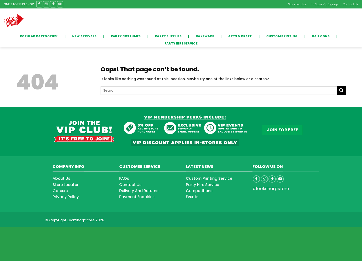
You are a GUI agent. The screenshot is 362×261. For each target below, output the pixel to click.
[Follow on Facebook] (39, 4)
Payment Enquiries (137, 197)
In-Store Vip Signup (324, 4)
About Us (61, 178)
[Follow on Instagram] (46, 4)
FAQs (124, 178)
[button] (345, 20)
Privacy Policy (66, 197)
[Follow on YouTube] (60, 4)
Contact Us (350, 4)
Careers (60, 191)
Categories (40, 20)
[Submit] (215, 20)
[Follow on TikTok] (53, 4)
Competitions (199, 191)
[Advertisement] (39, 239)
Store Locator (297, 4)
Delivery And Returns (138, 191)
